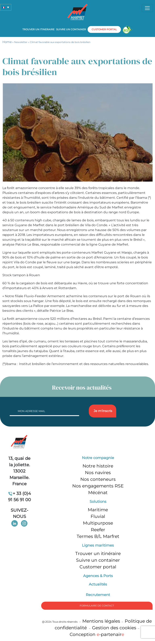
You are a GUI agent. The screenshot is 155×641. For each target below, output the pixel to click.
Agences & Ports (98, 576)
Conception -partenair (97, 634)
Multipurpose (98, 523)
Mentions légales (101, 621)
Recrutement (98, 595)
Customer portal (98, 567)
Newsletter (20, 42)
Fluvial (98, 516)
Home (7, 42)
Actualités (98, 584)
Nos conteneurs (98, 479)
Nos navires (98, 472)
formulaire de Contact (97, 605)
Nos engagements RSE (98, 486)
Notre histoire (98, 466)
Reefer (98, 529)
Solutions (98, 501)
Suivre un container (71, 29)
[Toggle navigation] (147, 8)
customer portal (104, 29)
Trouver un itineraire (38, 29)
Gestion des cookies (114, 628)
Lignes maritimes (98, 545)
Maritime (98, 509)
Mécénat (98, 492)
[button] (5, 7)
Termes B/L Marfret (98, 536)
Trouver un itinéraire (98, 553)
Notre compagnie (98, 458)
